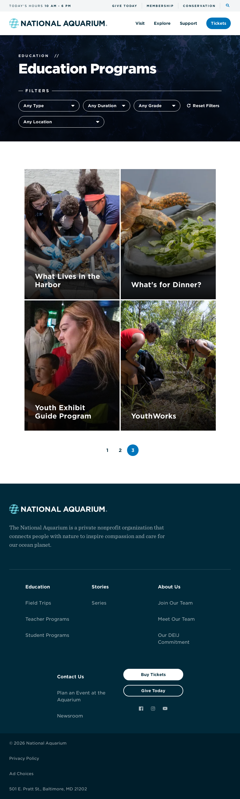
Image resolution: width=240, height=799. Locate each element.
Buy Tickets (153, 674)
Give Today (153, 690)
